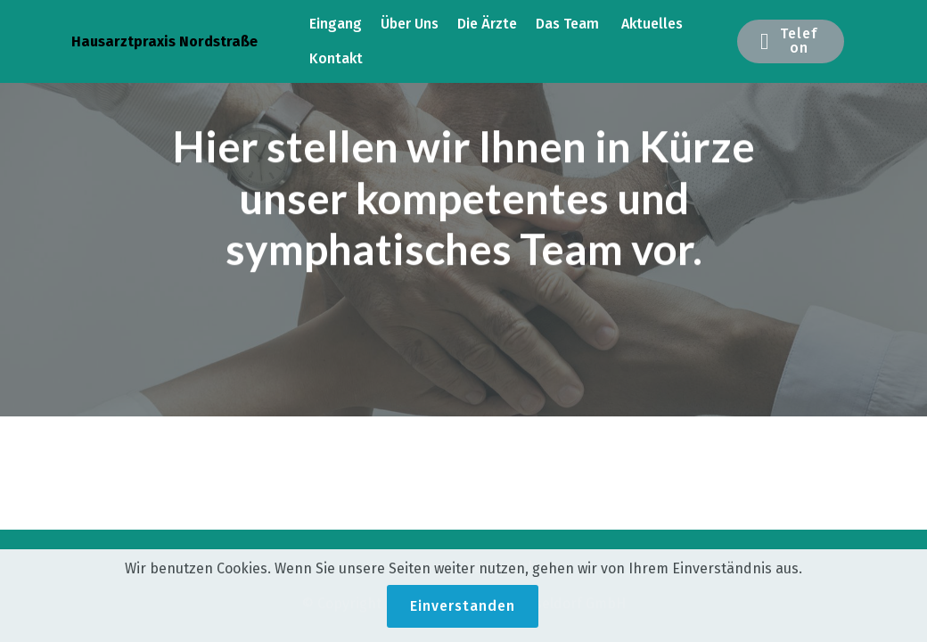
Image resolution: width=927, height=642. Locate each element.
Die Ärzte (487, 23)
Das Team (569, 23)
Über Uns (410, 23)
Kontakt (336, 58)
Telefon (788, 40)
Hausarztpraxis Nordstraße (164, 41)
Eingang (335, 23)
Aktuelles (652, 23)
